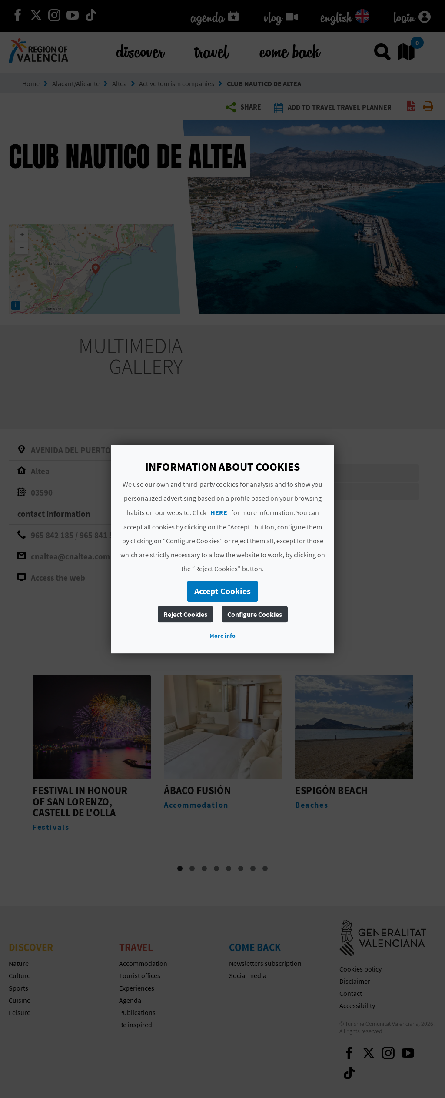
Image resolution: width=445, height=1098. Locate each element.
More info (222, 635)
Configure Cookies (254, 614)
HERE (218, 512)
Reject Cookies (185, 614)
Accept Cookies (222, 591)
